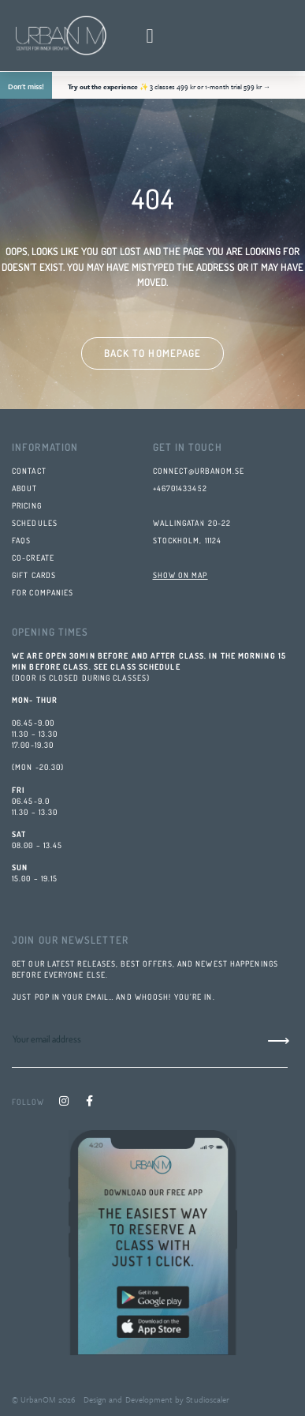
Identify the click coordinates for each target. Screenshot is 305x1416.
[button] (149, 36)
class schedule (145, 666)
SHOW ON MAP (180, 575)
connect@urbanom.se (199, 470)
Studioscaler (206, 1399)
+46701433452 (180, 488)
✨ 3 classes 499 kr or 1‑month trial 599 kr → (169, 86)
